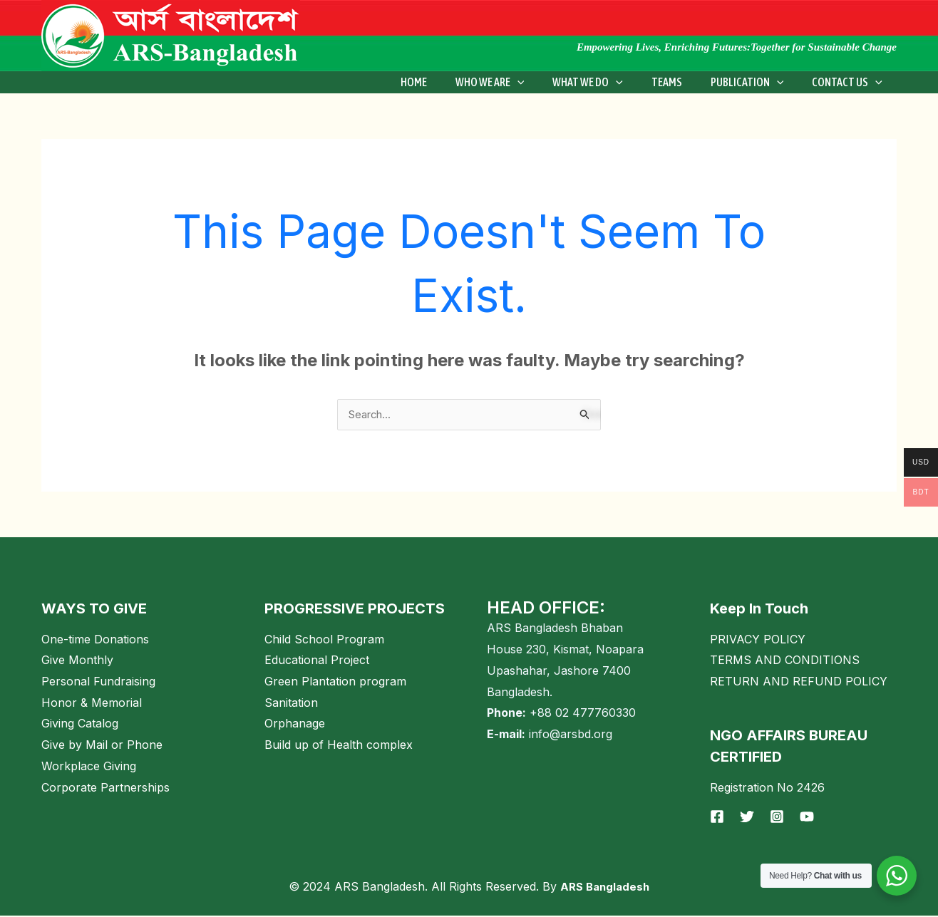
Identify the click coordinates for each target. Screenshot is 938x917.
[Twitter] (747, 818)
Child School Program (324, 640)
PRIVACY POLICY (757, 640)
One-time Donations (95, 640)
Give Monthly (77, 661)
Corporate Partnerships (105, 789)
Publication (756, 82)
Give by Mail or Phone (102, 746)
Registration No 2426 (767, 789)
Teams (681, 82)
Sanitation (291, 704)
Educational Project (316, 661)
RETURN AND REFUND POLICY (798, 682)
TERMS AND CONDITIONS (785, 661)
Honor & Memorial (91, 704)
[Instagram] (777, 818)
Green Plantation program (335, 682)
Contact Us (850, 82)
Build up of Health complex (338, 746)
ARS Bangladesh (604, 888)
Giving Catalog (79, 724)
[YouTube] (807, 818)
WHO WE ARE (515, 82)
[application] (543, 82)
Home (445, 82)
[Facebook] (717, 818)
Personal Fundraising (98, 682)
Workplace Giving (88, 767)
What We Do (607, 82)
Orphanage (294, 724)
